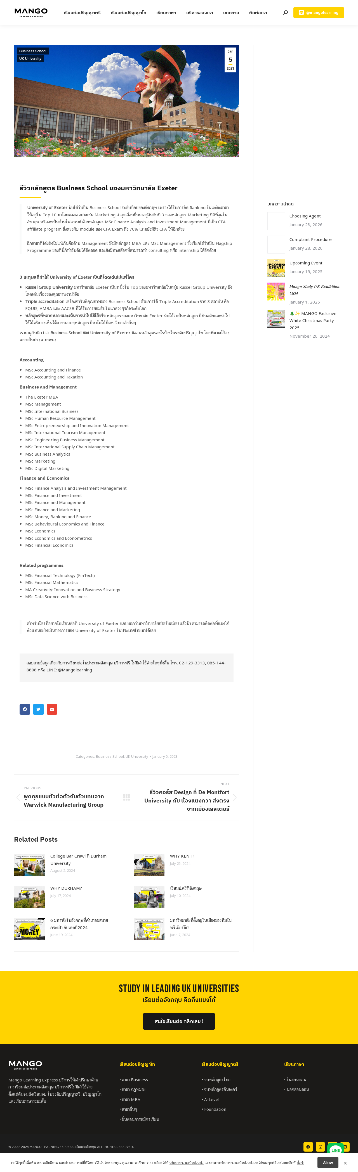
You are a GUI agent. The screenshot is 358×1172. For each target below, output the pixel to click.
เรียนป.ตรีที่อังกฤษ (186, 887)
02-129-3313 (192, 662)
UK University (30, 59)
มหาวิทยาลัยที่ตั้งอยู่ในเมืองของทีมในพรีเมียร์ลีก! (201, 924)
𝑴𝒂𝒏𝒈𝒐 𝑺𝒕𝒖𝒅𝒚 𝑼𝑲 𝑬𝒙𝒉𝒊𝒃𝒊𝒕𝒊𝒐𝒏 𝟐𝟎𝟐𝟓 (314, 290)
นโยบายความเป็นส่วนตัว (186, 1162)
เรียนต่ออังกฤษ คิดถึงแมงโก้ (179, 1000)
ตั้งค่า (300, 1162)
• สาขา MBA (129, 1099)
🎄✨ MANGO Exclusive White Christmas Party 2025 (312, 320)
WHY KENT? (182, 855)
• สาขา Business (133, 1079)
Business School (32, 51)
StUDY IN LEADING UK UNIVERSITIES (179, 988)
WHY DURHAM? (66, 887)
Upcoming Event (305, 262)
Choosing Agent (305, 215)
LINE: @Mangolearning (69, 669)
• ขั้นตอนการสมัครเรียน (139, 1119)
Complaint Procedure (310, 239)
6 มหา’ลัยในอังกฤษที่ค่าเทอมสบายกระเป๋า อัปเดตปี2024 (79, 924)
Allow (328, 1162)
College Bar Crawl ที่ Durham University (78, 859)
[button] (25, 709)
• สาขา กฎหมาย (132, 1089)
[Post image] (29, 865)
